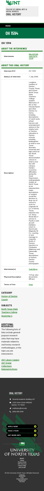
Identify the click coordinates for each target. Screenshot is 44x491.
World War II (6, 316)
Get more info (22, 435)
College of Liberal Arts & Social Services (16, 10)
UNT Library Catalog (10, 360)
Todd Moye (33, 269)
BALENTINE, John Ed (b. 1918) (33, 56)
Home (8, 25)
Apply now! (22, 426)
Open (31, 285)
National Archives (9, 369)
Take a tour (22, 431)
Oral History (13, 14)
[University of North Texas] (8, 2)
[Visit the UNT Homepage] (17, 2)
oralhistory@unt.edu (19, 408)
